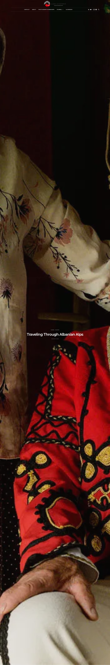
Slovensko (69, 9)
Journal (59, 9)
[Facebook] (96, 9)
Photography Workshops (46, 9)
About (34, 9)
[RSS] (88, 9)
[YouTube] (91, 9)
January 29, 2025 (55, 338)
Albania (52, 329)
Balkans (57, 329)
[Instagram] (94, 9)
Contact (27, 9)
